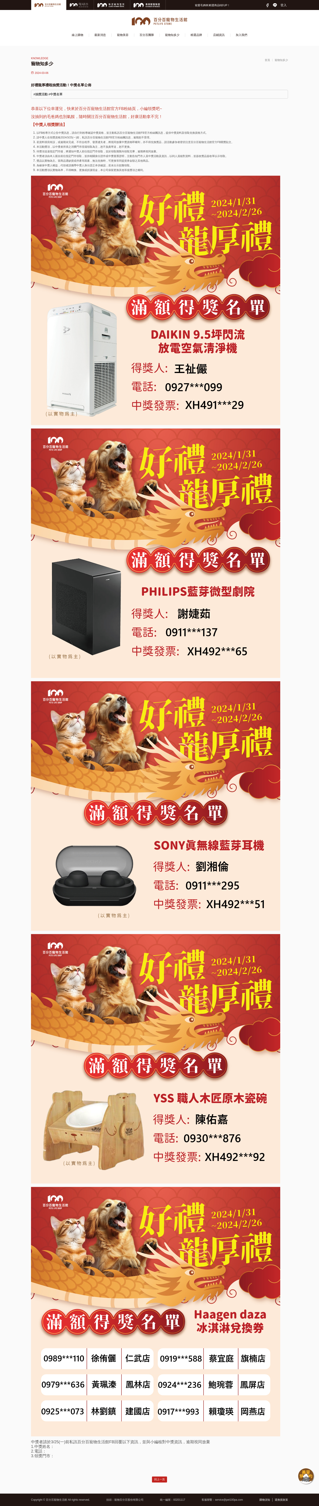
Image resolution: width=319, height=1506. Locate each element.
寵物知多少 (172, 35)
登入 (283, 5)
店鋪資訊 (219, 35)
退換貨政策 (281, 1499)
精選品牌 (196, 35)
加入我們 (241, 35)
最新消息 (100, 35)
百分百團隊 (147, 35)
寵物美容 (122, 35)
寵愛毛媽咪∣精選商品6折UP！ (212, 5)
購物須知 (264, 1499)
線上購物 (77, 35)
